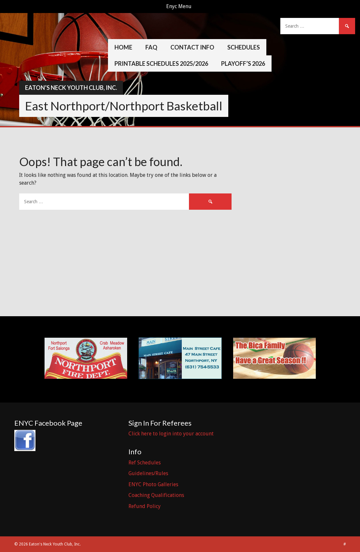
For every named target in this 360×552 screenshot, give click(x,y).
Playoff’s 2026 (243, 63)
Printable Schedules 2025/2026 (161, 63)
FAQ (151, 47)
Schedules (243, 47)
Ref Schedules (144, 463)
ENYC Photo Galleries (153, 484)
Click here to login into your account (171, 434)
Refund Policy (144, 506)
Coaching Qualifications (156, 495)
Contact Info (192, 47)
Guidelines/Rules (148, 473)
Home (123, 47)
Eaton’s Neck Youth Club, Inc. (71, 87)
